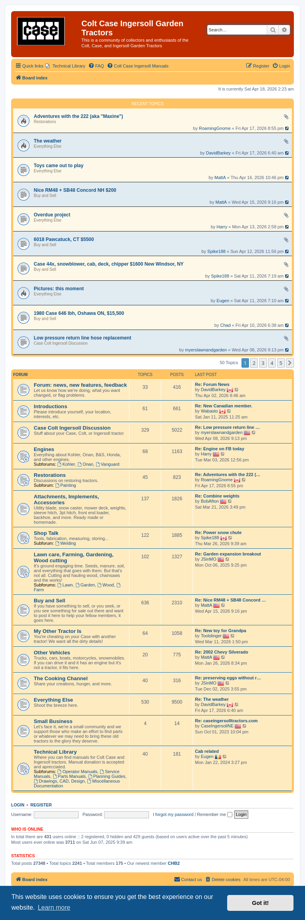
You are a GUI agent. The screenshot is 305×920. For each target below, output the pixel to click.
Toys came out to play (58, 165)
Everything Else (47, 146)
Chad (225, 325)
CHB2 (174, 863)
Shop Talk (46, 533)
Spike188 (216, 251)
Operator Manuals (77, 771)
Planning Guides (106, 776)
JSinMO (208, 559)
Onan (85, 464)
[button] (290, 363)
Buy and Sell (45, 195)
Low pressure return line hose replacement (82, 338)
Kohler (66, 464)
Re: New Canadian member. (223, 405)
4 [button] (271, 362)
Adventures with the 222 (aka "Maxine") (78, 116)
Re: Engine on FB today (219, 448)
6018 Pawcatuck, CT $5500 (64, 239)
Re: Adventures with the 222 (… (228, 474)
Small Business (53, 721)
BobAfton (210, 501)
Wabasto (209, 411)
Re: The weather (212, 699)
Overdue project (52, 215)
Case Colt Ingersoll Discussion (61, 343)
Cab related (207, 751)
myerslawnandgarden (206, 349)
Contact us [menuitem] (188, 879)
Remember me (214, 814)
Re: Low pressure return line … (227, 427)
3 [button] (263, 362)
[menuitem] (65, 66)
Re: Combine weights (217, 496)
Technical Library (55, 752)
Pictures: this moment (59, 288)
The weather (48, 141)
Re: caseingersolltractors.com (226, 720)
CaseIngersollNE (217, 725)
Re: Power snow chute (218, 532)
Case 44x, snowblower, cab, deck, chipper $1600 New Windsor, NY (108, 264)
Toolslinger (211, 635)
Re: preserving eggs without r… (228, 677)
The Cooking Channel (61, 678)
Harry (221, 226)
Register (41, 804)
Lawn (65, 584)
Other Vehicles (52, 653)
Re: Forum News (212, 384)
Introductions (50, 406)
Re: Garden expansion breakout (228, 554)
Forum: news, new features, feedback (80, 385)
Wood (105, 584)
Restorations (45, 122)
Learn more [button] (54, 907)
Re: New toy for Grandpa (220, 630)
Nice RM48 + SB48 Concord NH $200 (75, 190)
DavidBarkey (218, 152)
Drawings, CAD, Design (59, 781)
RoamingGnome (215, 128)
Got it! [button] (260, 903)
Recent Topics (148, 104)
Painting (65, 485)
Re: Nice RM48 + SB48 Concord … (230, 600)
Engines (44, 449)
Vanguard (108, 464)
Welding (65, 543)
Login (17, 804)
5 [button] (281, 362)
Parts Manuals (69, 776)
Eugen (222, 300)
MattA (220, 177)
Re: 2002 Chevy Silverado (221, 652)
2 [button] (254, 362)
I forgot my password (173, 814)
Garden (85, 584)
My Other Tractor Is (57, 631)
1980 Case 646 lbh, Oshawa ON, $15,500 (79, 313)
